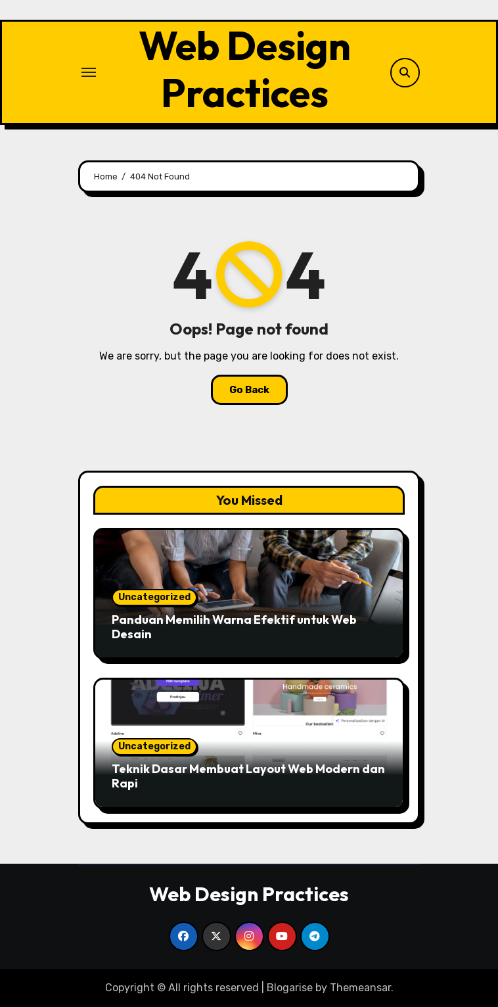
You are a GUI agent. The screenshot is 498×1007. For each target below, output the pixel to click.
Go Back (249, 390)
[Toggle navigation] (88, 72)
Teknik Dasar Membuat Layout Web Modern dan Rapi (248, 776)
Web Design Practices (245, 69)
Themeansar (360, 987)
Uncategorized (154, 597)
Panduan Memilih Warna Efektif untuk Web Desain (234, 627)
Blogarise (290, 987)
